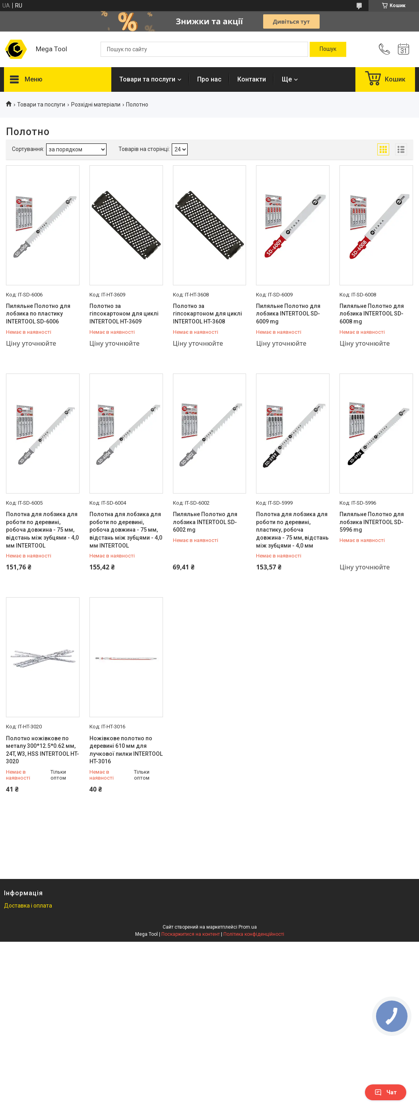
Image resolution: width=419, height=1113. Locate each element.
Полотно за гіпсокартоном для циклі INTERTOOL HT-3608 (207, 314)
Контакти (251, 79)
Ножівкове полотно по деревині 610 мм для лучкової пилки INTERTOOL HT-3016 (126, 750)
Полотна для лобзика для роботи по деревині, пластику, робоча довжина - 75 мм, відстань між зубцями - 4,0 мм (292, 529)
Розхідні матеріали (95, 104)
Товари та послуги (147, 79)
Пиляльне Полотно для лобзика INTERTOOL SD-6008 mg (371, 314)
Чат (385, 1092)
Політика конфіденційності (253, 934)
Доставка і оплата (28, 905)
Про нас (209, 79)
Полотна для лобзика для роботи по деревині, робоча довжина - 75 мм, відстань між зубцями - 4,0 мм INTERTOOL (42, 529)
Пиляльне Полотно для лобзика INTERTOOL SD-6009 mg (288, 314)
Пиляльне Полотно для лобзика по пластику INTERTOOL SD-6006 (38, 314)
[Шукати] (328, 49)
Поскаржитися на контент (190, 934)
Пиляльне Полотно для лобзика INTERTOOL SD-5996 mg (371, 522)
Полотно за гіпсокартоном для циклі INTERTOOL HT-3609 (124, 314)
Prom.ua (248, 927)
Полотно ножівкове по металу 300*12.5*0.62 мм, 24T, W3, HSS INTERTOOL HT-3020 (42, 750)
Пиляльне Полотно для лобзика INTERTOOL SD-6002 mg (205, 522)
